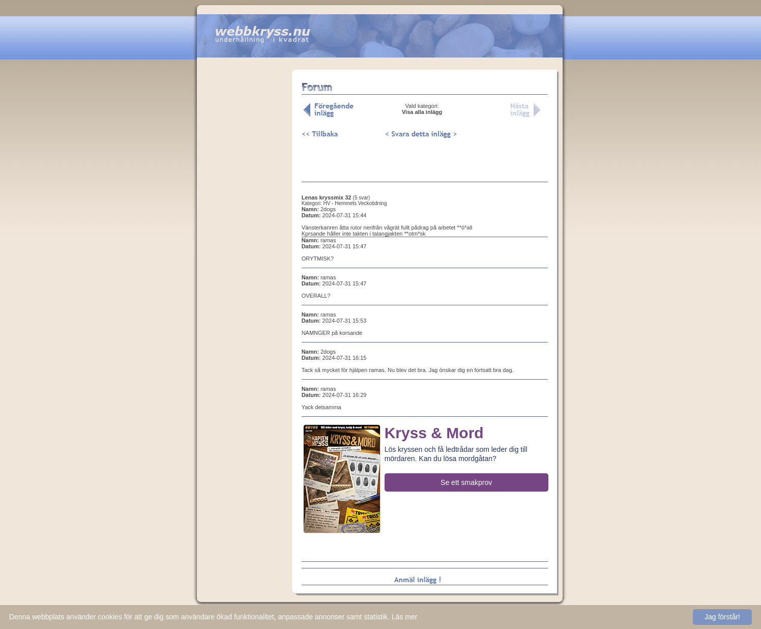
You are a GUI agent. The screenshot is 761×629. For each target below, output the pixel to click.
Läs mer (405, 617)
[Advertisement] (244, 228)
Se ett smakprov (466, 482)
